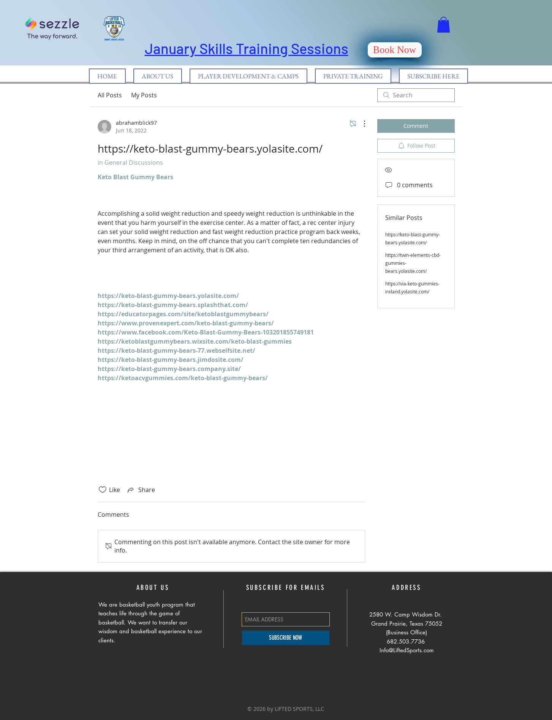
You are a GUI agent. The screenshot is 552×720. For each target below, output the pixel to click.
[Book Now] (395, 49)
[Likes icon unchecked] (103, 489)
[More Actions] (360, 123)
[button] (443, 25)
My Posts (144, 95)
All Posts (110, 95)
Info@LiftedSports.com (407, 650)
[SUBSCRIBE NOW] (286, 637)
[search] (416, 95)
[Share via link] (140, 489)
